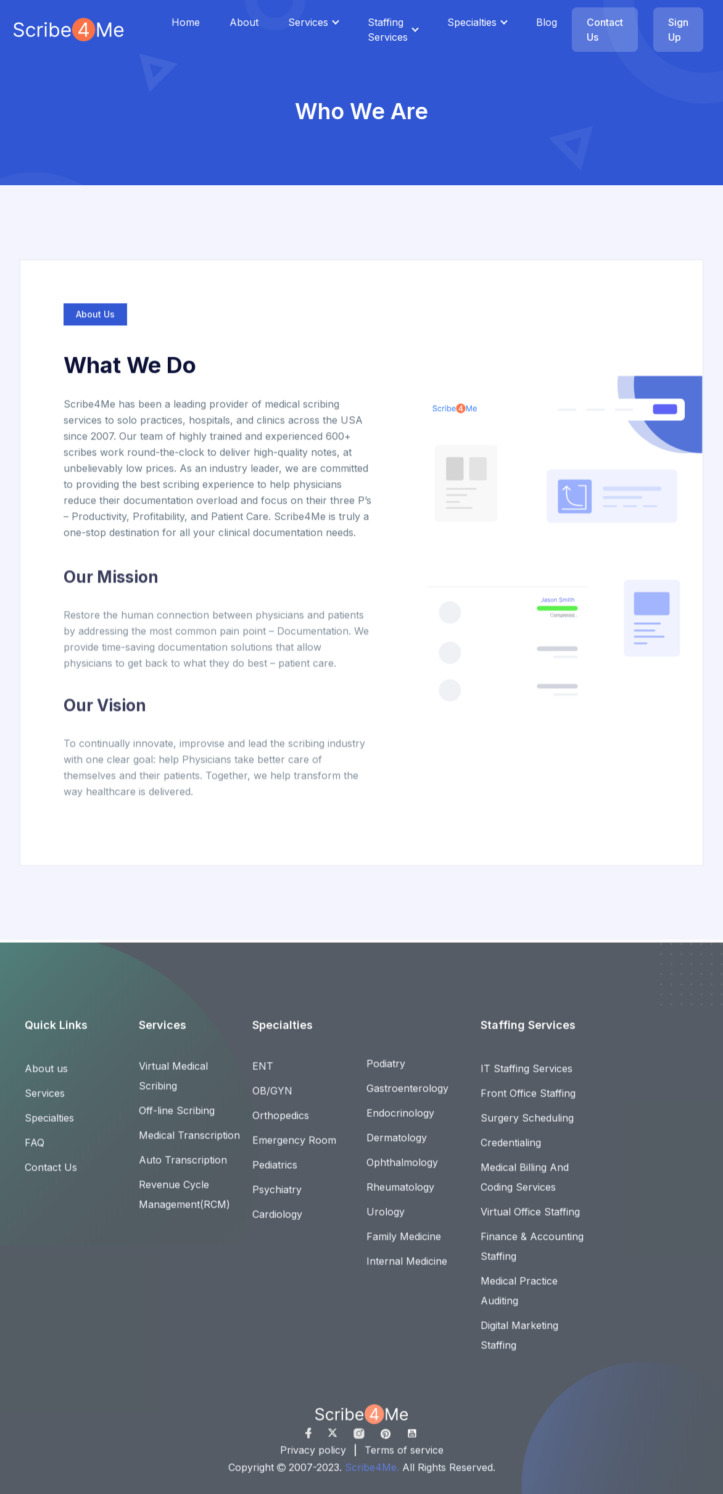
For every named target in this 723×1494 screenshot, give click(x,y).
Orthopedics (280, 1122)
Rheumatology (400, 1194)
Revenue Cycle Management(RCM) (184, 1201)
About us (46, 1075)
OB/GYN (272, 1097)
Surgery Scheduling (527, 1125)
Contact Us (605, 29)
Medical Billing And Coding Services (525, 1184)
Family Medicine (403, 1243)
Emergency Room (294, 1147)
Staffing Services (388, 29)
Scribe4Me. (373, 1474)
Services (308, 22)
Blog (546, 22)
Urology (385, 1218)
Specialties (472, 22)
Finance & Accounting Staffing (532, 1253)
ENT (262, 1073)
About (243, 22)
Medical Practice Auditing (519, 1298)
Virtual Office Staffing (530, 1218)
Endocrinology (400, 1120)
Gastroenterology (407, 1095)
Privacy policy (313, 1457)
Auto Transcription (183, 1167)
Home (185, 22)
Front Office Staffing (528, 1100)
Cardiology (277, 1221)
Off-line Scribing (177, 1117)
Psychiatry (277, 1196)
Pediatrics (274, 1172)
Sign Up (678, 29)
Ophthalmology (402, 1169)
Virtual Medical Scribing (173, 1083)
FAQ (34, 1149)
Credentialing (511, 1149)
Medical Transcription (189, 1142)
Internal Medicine (406, 1268)
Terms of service (404, 1457)
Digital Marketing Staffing (519, 1342)
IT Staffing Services (526, 1075)
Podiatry (385, 1070)
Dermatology (396, 1144)
